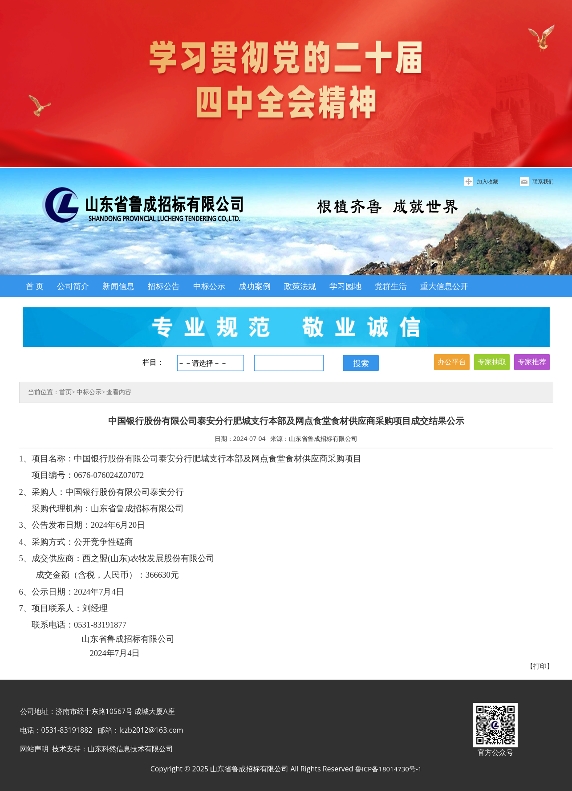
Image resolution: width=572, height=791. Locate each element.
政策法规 (300, 286)
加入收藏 (487, 181)
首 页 (35, 286)
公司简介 (73, 286)
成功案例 (255, 286)
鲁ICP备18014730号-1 (388, 768)
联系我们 (543, 181)
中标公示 (209, 286)
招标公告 (164, 286)
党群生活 (391, 286)
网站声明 (34, 749)
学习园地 (345, 286)
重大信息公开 (444, 286)
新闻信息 (118, 286)
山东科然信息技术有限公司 (130, 749)
